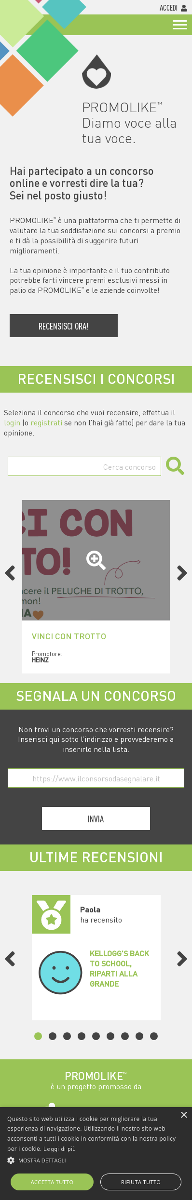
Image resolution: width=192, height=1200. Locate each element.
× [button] (183, 1115)
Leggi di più (59, 1148)
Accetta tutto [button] (52, 1182)
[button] (96, 1160)
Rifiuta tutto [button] (141, 1182)
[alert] (96, 1153)
